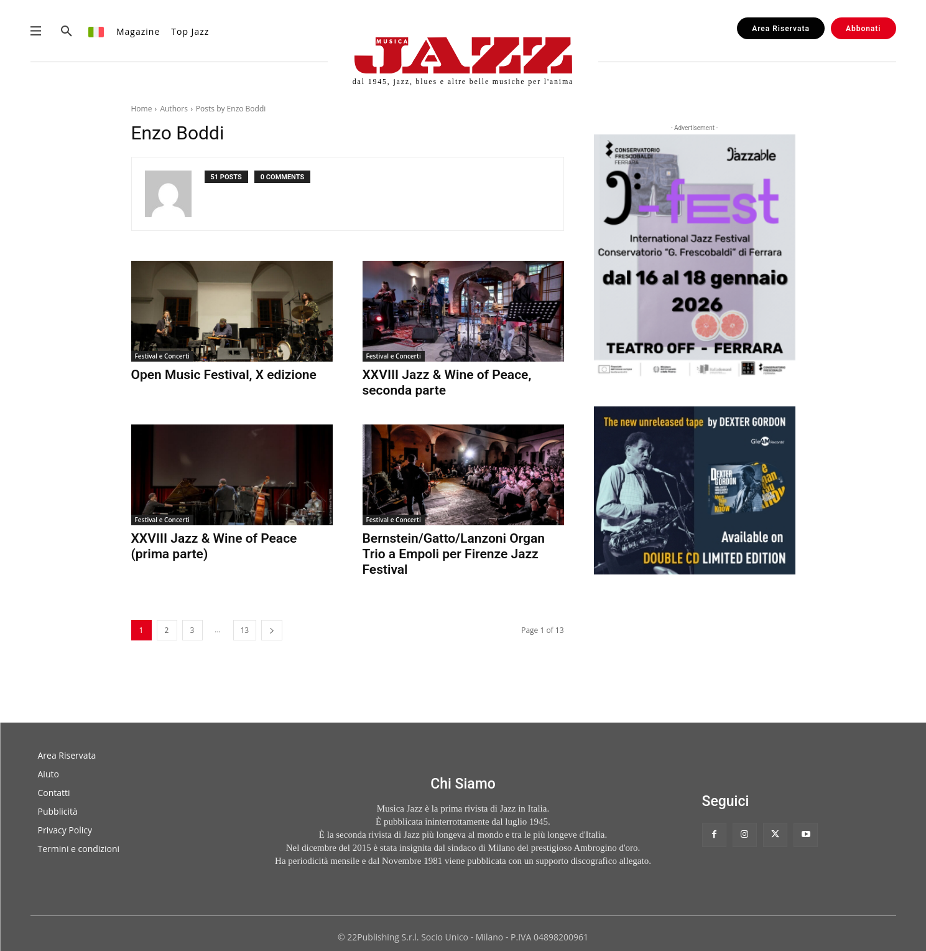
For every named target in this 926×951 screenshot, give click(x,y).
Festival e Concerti (162, 356)
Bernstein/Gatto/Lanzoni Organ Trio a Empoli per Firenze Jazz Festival (454, 554)
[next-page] (271, 630)
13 (245, 630)
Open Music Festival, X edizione (224, 374)
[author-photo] (175, 194)
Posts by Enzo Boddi (231, 108)
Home (141, 108)
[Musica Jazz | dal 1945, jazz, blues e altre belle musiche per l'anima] (463, 61)
